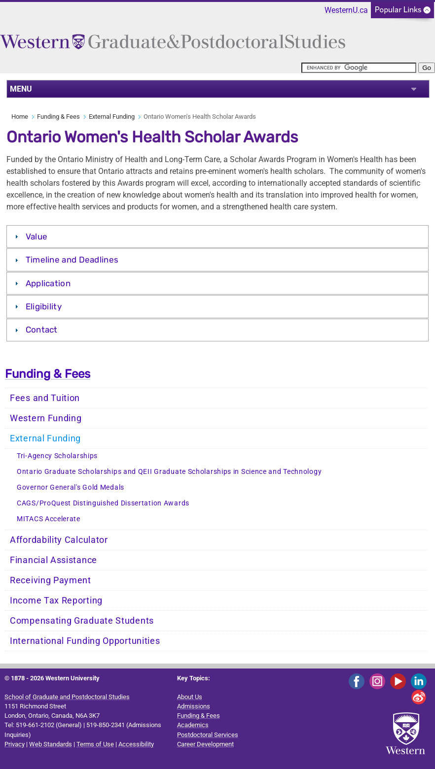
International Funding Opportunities (85, 641)
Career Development (205, 744)
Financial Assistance (53, 560)
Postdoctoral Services (207, 734)
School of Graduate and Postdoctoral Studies (67, 697)
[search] (358, 68)
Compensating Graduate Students (82, 621)
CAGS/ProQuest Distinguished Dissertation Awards (103, 503)
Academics (193, 725)
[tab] (217, 236)
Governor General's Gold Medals (70, 487)
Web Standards (50, 744)
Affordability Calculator (59, 540)
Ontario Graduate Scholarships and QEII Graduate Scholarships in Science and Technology (169, 472)
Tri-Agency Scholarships (57, 456)
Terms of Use (95, 744)
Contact (42, 329)
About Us (189, 697)
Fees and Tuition (45, 398)
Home (19, 116)
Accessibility (136, 744)
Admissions (193, 706)
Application (48, 283)
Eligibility (44, 306)
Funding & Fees (58, 116)
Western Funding (46, 418)
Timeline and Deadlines (72, 260)
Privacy (14, 744)
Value (37, 236)
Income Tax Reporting (56, 600)
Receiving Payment (50, 580)
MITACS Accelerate (48, 519)
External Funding (112, 116)
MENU (21, 89)
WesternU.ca (346, 10)
